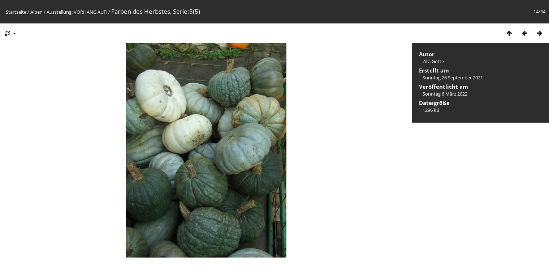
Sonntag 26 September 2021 (453, 77)
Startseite (16, 12)
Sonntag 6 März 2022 (445, 94)
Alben (36, 12)
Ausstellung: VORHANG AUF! (77, 12)
